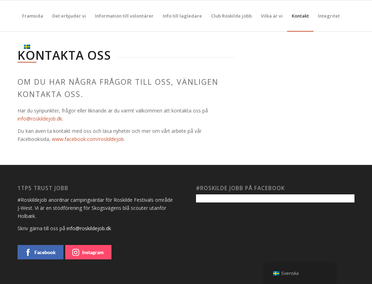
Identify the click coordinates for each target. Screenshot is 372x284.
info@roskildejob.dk (89, 228)
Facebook (40, 252)
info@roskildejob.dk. (40, 118)
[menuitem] (33, 15)
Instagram (88, 252)
